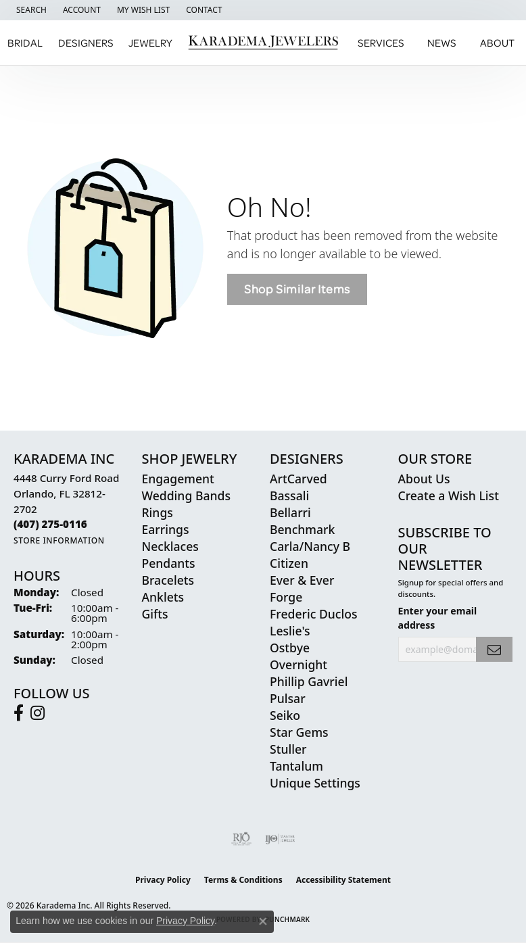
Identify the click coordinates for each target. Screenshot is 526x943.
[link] (202, 10)
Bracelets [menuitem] (168, 580)
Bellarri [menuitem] (290, 512)
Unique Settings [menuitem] (315, 783)
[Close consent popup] (263, 921)
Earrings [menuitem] (165, 529)
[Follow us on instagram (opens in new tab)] (37, 713)
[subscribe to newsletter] (494, 649)
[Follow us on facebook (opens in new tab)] (19, 713)
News (441, 42)
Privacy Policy (163, 880)
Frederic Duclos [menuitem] (313, 614)
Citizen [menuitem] (289, 563)
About (497, 42)
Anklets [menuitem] (163, 597)
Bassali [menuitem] (289, 495)
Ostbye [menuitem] (290, 647)
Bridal (25, 42)
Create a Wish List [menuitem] (448, 495)
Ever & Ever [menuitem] (302, 580)
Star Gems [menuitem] (299, 732)
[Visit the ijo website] (280, 839)
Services (381, 42)
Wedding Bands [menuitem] (186, 495)
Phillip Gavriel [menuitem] (309, 681)
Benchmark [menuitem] (302, 529)
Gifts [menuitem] (155, 614)
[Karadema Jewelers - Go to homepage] (263, 42)
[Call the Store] (50, 524)
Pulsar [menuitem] (288, 698)
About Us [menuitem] (424, 478)
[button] (30, 10)
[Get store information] (59, 540)
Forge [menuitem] (286, 597)
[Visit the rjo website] (241, 839)
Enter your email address (437, 617)
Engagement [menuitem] (178, 478)
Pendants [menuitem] (168, 563)
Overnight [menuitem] (298, 664)
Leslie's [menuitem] (290, 631)
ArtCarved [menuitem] (298, 478)
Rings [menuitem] (157, 512)
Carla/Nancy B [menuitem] (310, 546)
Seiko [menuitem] (285, 715)
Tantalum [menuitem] (296, 766)
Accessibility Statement (343, 880)
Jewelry (150, 42)
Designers (86, 42)
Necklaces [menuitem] (170, 546)
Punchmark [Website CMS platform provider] (287, 919)
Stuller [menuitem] (288, 749)
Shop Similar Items (297, 289)
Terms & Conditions (243, 880)
